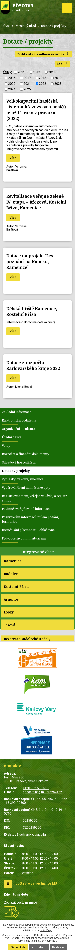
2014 (52, 72)
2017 (27, 78)
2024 (11, 89)
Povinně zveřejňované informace (26, 508)
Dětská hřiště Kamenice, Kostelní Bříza (31, 311)
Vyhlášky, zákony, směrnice (22, 479)
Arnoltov (11, 599)
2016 (11, 78)
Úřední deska (11, 437)
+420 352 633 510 (36, 788)
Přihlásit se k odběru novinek (43, 54)
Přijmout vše (18, 947)
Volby (6, 445)
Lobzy (9, 612)
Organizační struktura (18, 429)
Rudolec (11, 573)
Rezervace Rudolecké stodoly (27, 639)
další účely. (46, 930)
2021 (27, 84)
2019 (58, 78)
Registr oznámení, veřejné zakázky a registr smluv (34, 498)
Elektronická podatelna (19, 420)
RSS (62, 63)
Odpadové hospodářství (19, 462)
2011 (21, 72)
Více (13, 158)
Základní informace (16, 412)
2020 (11, 84)
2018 (42, 78)
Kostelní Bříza (16, 586)
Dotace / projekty (16, 471)
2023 (58, 84)
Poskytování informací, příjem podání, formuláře (30, 519)
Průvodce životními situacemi (24, 538)
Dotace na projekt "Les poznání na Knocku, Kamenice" (29, 261)
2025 (27, 89)
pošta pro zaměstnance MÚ (36, 883)
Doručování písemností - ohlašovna (28, 530)
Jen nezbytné (39, 947)
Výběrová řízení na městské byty (26, 487)
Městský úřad (26, 26)
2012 (36, 72)
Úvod (7, 26)
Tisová (9, 624)
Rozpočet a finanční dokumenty (25, 454)
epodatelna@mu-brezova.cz (42, 792)
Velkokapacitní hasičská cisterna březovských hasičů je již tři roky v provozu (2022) (36, 109)
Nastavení (58, 947)
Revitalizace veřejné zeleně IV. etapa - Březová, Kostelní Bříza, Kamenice (36, 202)
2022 (42, 84)
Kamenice (12, 560)
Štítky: (7, 72)
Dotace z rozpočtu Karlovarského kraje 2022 (33, 365)
